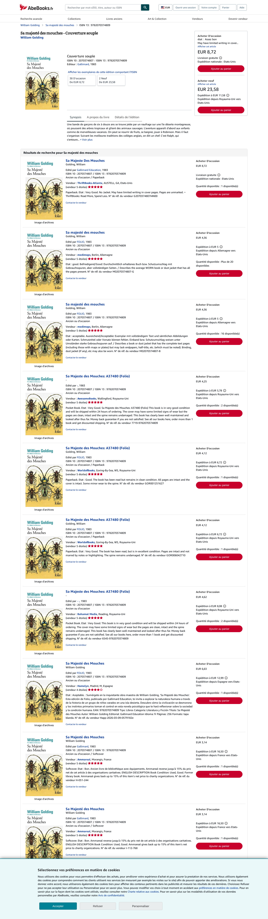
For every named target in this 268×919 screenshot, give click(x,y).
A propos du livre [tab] (98, 117)
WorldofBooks (86, 470)
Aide (242, 7)
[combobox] (103, 7)
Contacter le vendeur (76, 202)
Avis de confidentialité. (111, 895)
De (82, 80)
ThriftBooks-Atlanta (89, 182)
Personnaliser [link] (140, 906)
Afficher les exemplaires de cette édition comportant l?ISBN (102, 72)
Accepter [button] (57, 906)
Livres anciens (114, 18)
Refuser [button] (98, 906)
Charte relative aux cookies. (144, 891)
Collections (74, 18)
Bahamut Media (87, 614)
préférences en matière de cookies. (219, 887)
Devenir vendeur (238, 18)
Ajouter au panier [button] (221, 68)
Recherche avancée (31, 18)
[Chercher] (145, 7)
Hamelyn (83, 685)
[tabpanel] (129, 131)
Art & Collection (157, 18)
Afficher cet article (207, 46)
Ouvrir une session (186, 7)
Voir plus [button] (87, 139)
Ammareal (83, 759)
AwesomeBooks (86, 398)
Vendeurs (197, 18)
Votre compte (209, 7)
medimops (83, 254)
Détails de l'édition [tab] (127, 117)
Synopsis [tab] (75, 117)
